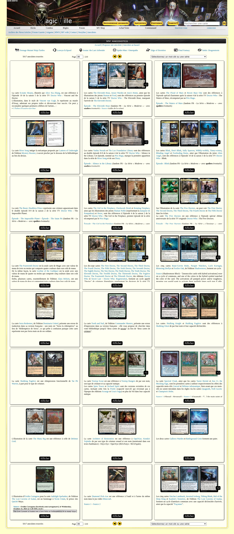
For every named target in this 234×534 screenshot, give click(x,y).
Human (106, 95)
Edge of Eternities (156, 50)
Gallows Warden (177, 438)
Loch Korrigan (215, 266)
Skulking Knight (174, 323)
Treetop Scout (98, 381)
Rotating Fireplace (142, 208)
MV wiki (65, 32)
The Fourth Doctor (197, 211)
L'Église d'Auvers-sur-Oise (24, 108)
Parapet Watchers (198, 266)
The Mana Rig (39, 438)
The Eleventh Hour (101, 93)
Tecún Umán (59, 499)
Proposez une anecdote (112, 45)
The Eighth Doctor (92, 271)
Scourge (105, 391)
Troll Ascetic (216, 389)
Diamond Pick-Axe (100, 496)
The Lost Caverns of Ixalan (24, 499)
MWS (57, 32)
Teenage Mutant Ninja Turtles (30, 50)
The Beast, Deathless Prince (31, 208)
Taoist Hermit (202, 381)
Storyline (82, 32)
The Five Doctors (187, 208)
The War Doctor (107, 271)
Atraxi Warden (117, 93)
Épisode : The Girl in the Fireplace (98, 224)
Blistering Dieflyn (163, 268)
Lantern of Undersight (68, 150)
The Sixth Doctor (124, 268)
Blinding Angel (162, 153)
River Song (24, 150)
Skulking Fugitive (193, 323)
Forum (82, 28)
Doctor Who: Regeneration (115, 279)
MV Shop (101, 28)
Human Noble (120, 211)
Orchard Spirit (113, 386)
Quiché (15, 501)
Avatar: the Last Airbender (92, 50)
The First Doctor (214, 208)
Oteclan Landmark (177, 496)
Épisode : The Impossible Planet (26, 218)
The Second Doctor (164, 211)
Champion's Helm (165, 391)
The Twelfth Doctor (108, 273)
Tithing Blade (206, 496)
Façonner (178, 504)
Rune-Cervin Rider (180, 266)
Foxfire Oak (179, 268)
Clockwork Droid (123, 208)
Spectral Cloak (170, 381)
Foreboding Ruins (180, 153)
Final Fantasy (182, 50)
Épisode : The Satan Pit (52, 218)
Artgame (49, 32)
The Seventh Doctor (141, 268)
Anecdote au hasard (131, 45)
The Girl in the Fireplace (104, 208)
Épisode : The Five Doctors (168, 224)
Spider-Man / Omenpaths (125, 50)
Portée (113, 389)
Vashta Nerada (99, 150)
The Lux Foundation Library (120, 150)
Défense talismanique (191, 386)
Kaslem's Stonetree (177, 499)
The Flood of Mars (174, 93)
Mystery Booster (29, 153)
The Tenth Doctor (138, 271)
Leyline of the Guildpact (47, 271)
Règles (66, 28)
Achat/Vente (124, 28)
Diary (117, 158)
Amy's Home (132, 93)
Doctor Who (56, 95)
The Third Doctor (181, 211)
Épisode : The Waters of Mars (169, 103)
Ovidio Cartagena (32, 496)
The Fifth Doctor (215, 211)
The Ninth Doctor (122, 271)
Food (114, 95)
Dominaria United (50, 323)
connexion (211, 28)
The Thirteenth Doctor (128, 273)
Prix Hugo (190, 98)
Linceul (176, 386)
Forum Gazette (38, 32)
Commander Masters (124, 323)
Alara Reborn (64, 279)
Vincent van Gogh (47, 100)
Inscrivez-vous (181, 28)
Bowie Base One (194, 93)
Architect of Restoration (103, 438)
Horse (99, 213)
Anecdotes (91, 32)
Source (104, 108)
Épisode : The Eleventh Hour (97, 106)
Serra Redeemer (26, 323)
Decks (33, 28)
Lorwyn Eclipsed (62, 50)
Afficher (45, 112)
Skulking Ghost (162, 326)
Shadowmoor (200, 268)
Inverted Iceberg (193, 496)
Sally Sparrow (189, 150)
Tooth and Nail (97, 323)
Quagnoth (206, 389)
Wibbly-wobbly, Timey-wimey (209, 150)
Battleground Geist (194, 438)
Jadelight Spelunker (59, 496)
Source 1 (160, 396)
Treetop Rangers (128, 381)
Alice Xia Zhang (52, 93)
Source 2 (187, 396)
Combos (49, 28)
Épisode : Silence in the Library (98, 163)
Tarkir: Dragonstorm (208, 50)
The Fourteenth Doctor (29, 266)
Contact (73, 32)
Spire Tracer (99, 386)
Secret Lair (96, 279)
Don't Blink (176, 150)
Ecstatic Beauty (26, 93)
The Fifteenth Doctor (123, 276)
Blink (168, 150)
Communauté (150, 28)
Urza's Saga (116, 391)
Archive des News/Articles (19, 32)
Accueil (17, 28)
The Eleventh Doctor (102, 100)
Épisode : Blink (162, 163)
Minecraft (107, 499)
